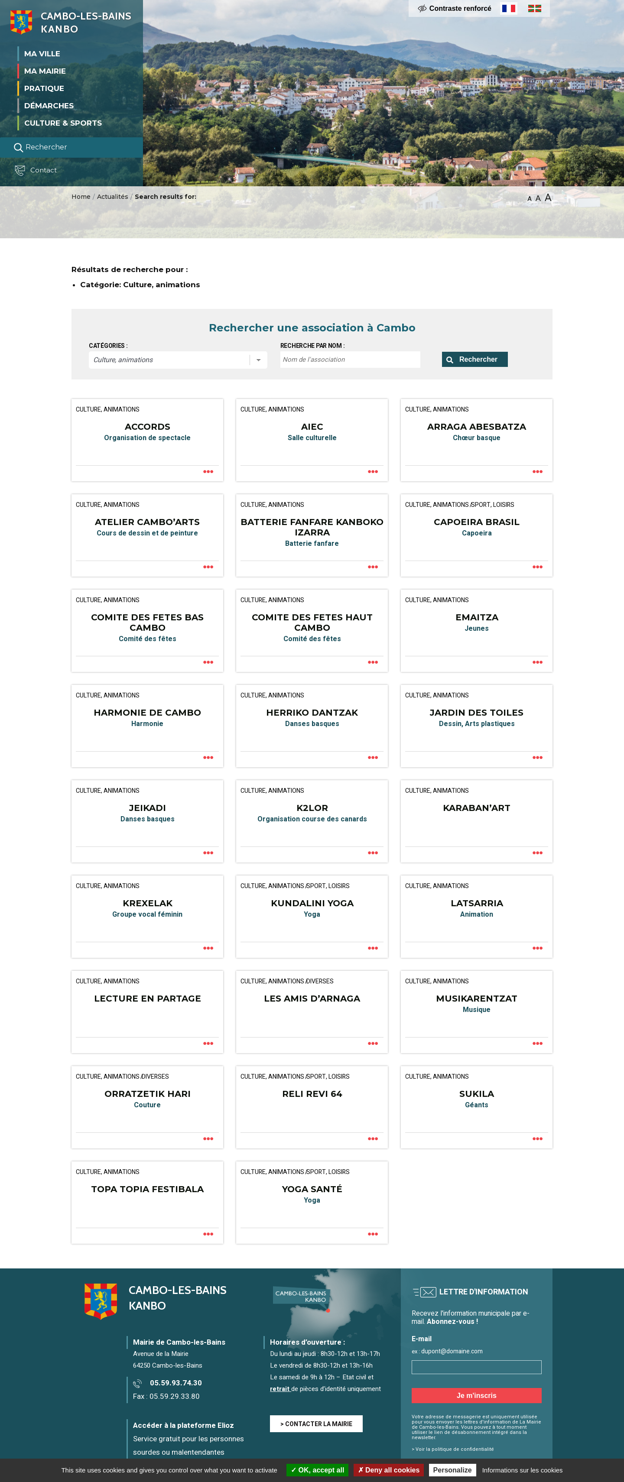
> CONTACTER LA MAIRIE (316, 1424)
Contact (36, 171)
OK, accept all (317, 1470)
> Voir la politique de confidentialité (453, 1449)
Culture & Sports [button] (63, 123)
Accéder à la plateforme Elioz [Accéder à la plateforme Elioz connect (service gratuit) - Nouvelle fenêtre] (183, 1425)
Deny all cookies (389, 1470)
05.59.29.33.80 (175, 1396)
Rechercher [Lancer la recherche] (40, 148)
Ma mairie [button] (45, 71)
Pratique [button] (44, 88)
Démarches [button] (49, 105)
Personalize (452, 1470)
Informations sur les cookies (522, 1470)
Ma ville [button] (42, 53)
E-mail (422, 1339)
